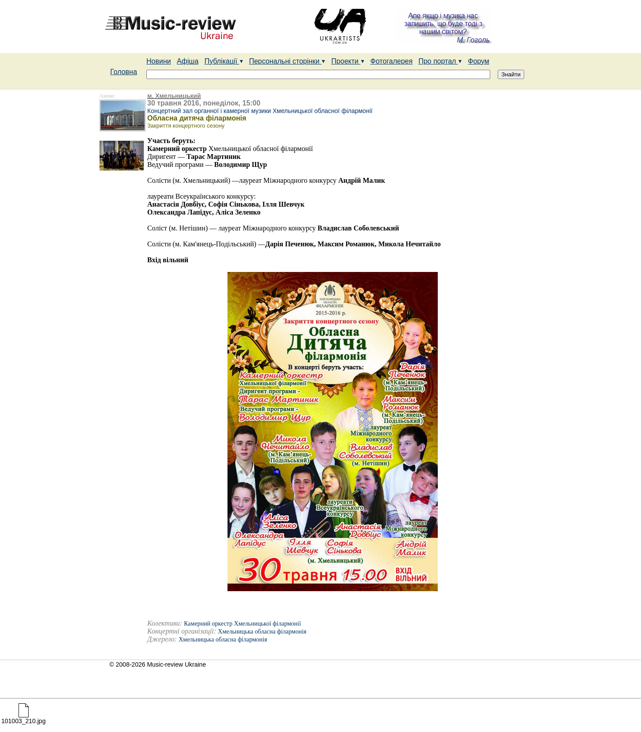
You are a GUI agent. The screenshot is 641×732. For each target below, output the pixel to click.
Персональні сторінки (287, 61)
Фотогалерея (391, 61)
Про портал (440, 61)
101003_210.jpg (23, 718)
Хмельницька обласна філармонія (262, 631)
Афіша (187, 61)
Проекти (348, 61)
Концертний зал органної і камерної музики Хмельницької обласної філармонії (260, 110)
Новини (158, 61)
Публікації (224, 61)
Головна (123, 71)
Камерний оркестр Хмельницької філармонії (242, 623)
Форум (478, 61)
